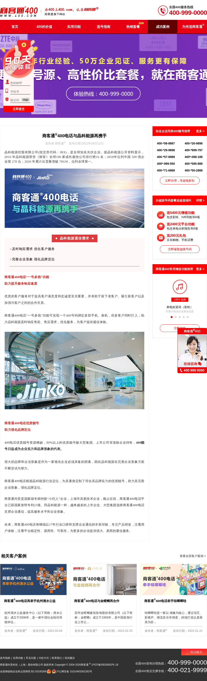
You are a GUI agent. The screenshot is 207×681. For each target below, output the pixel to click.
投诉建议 (70, 658)
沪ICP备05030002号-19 (104, 664)
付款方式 (44, 658)
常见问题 (31, 658)
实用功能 (18, 658)
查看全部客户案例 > (193, 556)
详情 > (200, 200)
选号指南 (5, 658)
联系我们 (57, 658)
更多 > (200, 131)
